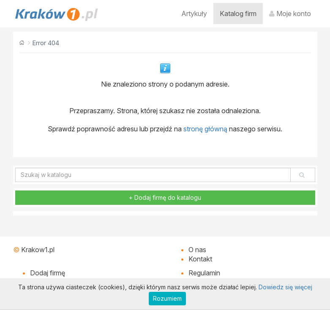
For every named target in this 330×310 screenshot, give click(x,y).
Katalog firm (238, 13)
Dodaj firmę (47, 273)
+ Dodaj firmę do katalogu (165, 197)
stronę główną (205, 129)
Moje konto (290, 13)
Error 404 (45, 43)
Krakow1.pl (38, 249)
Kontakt (200, 259)
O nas (197, 249)
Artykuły (194, 13)
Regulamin (204, 273)
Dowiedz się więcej (285, 287)
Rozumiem (167, 298)
